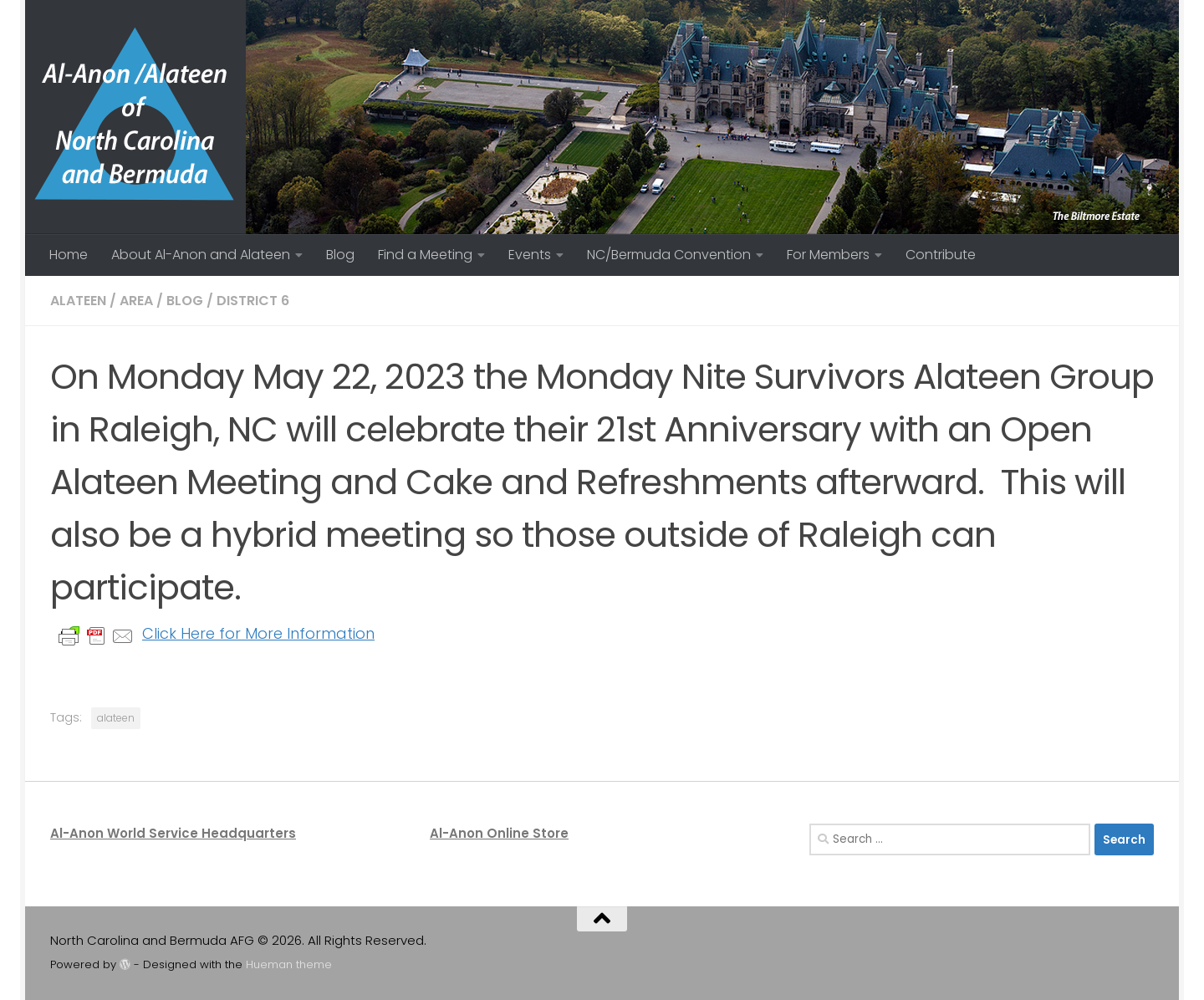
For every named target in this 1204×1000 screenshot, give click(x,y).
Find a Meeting (425, 254)
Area (136, 300)
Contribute (941, 254)
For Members (828, 254)
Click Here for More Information (258, 633)
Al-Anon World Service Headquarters (173, 833)
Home (68, 254)
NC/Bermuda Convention (669, 254)
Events (529, 254)
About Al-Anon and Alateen (200, 254)
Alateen (78, 300)
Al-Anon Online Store (499, 833)
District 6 (253, 300)
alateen (116, 718)
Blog (340, 254)
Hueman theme (289, 964)
